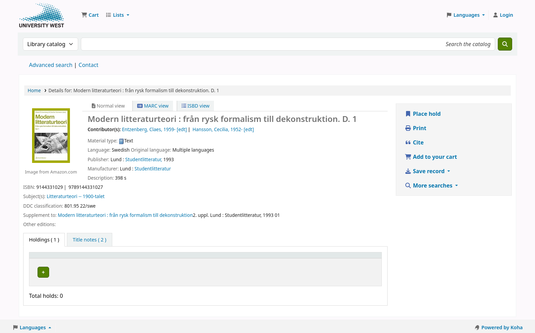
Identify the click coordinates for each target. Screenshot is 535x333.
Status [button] (271, 258)
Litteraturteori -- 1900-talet (76, 196)
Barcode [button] (323, 258)
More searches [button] (429, 185)
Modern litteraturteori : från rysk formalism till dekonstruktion (125, 215)
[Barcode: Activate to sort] (345, 258)
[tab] (89, 240)
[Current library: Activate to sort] (140, 258)
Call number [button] (205, 258)
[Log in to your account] (503, 15)
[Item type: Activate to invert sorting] (61, 258)
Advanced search (50, 65)
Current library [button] (114, 258)
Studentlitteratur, (143, 159)
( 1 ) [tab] (44, 239)
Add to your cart (431, 157)
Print (415, 128)
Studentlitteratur (152, 168)
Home (34, 90)
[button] (89, 15)
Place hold (423, 113)
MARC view (153, 105)
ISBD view (195, 105)
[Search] (505, 44)
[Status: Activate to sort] (285, 258)
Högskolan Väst (113, 271)
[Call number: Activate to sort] (224, 258)
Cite (414, 142)
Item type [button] (44, 258)
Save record (425, 171)
